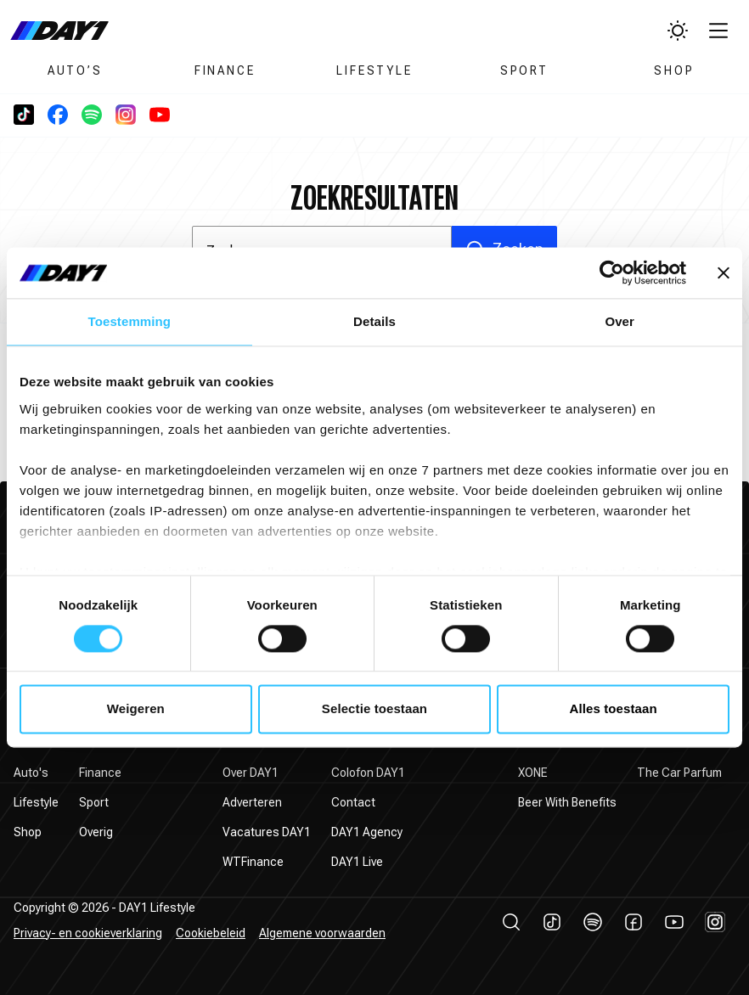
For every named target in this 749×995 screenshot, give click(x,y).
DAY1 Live (357, 862)
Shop (674, 70)
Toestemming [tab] (130, 321)
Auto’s (75, 70)
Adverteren (252, 802)
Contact (353, 802)
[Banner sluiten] (723, 272)
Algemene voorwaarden (322, 933)
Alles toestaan (613, 709)
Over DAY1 (250, 772)
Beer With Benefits (567, 802)
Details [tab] (374, 321)
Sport (524, 70)
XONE (533, 772)
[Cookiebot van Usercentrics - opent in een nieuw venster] (612, 272)
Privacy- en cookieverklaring (88, 933)
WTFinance (253, 862)
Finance (225, 70)
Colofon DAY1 (368, 772)
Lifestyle (374, 70)
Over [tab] (619, 321)
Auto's (31, 772)
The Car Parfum (679, 772)
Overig (96, 832)
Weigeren (136, 709)
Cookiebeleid (210, 933)
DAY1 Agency (367, 832)
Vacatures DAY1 (266, 832)
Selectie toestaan (374, 709)
